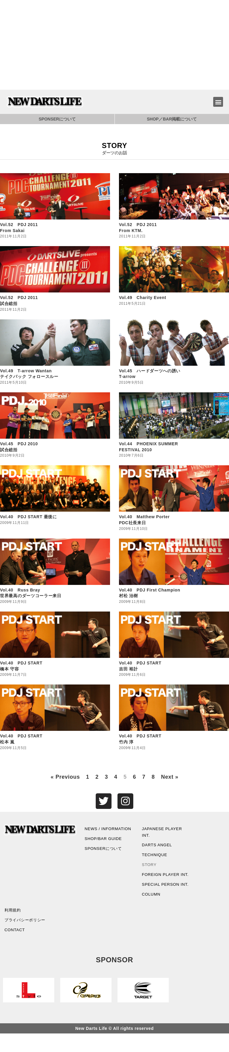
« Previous (65, 777)
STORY (149, 867)
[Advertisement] (114, 45)
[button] (218, 102)
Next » (169, 777)
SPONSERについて (57, 119)
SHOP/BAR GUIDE (104, 846)
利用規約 (13, 927)
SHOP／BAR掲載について (172, 119)
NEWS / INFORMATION (100, 832)
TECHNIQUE (155, 856)
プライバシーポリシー (26, 937)
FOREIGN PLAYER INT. (161, 880)
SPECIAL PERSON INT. (161, 897)
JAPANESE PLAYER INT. (163, 832)
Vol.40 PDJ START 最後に (28, 516)
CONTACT (15, 948)
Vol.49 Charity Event (142, 297)
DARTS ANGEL (157, 846)
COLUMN (151, 911)
